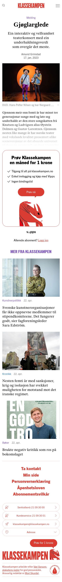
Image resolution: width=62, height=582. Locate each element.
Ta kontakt (31, 468)
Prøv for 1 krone (43, 542)
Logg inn (43, 240)
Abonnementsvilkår (31, 493)
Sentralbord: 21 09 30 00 (31, 507)
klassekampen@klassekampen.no (31, 524)
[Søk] (3, 6)
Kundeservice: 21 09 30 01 (31, 515)
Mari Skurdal (32, 573)
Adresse (31, 532)
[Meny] (58, 5)
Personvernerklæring (31, 481)
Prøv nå (31, 192)
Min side (31, 474)
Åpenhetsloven (31, 487)
